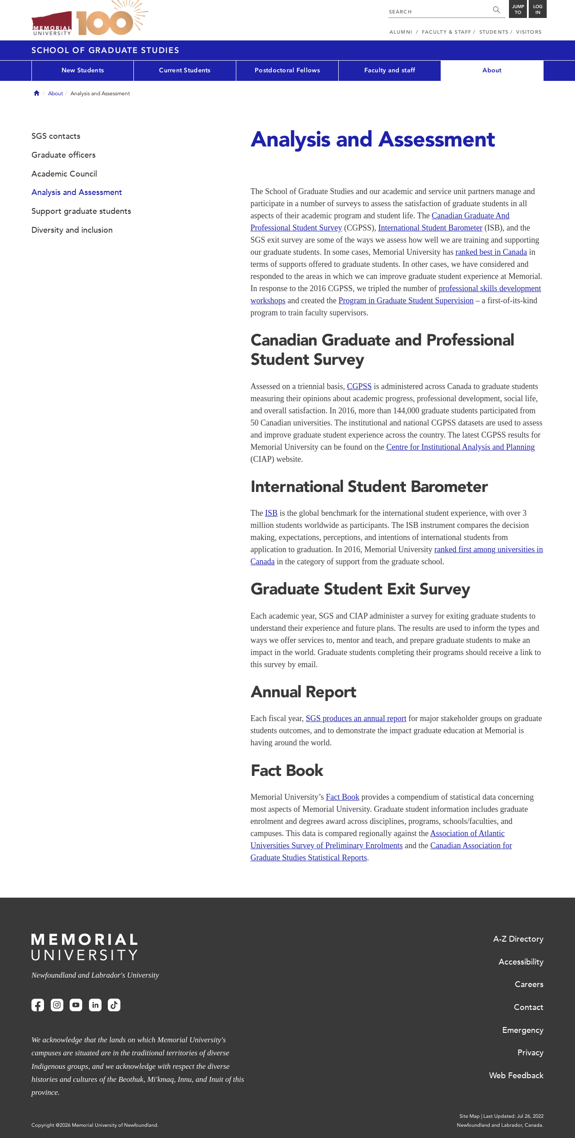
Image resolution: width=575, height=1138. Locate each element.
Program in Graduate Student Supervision (405, 300)
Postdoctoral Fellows (287, 70)
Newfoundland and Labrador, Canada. (500, 1125)
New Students (83, 70)
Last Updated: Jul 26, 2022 (513, 1116)
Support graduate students (81, 211)
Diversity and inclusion (72, 230)
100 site (112, 18)
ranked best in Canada (491, 252)
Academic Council (64, 174)
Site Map (470, 1116)
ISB (271, 513)
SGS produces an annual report (356, 718)
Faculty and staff (390, 70)
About (491, 70)
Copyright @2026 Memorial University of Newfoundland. (95, 1125)
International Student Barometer (430, 227)
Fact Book (342, 797)
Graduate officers (63, 155)
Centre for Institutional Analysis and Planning (460, 447)
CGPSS (359, 386)
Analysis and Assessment (76, 192)
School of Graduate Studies (105, 50)
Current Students (184, 70)
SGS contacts (55, 136)
